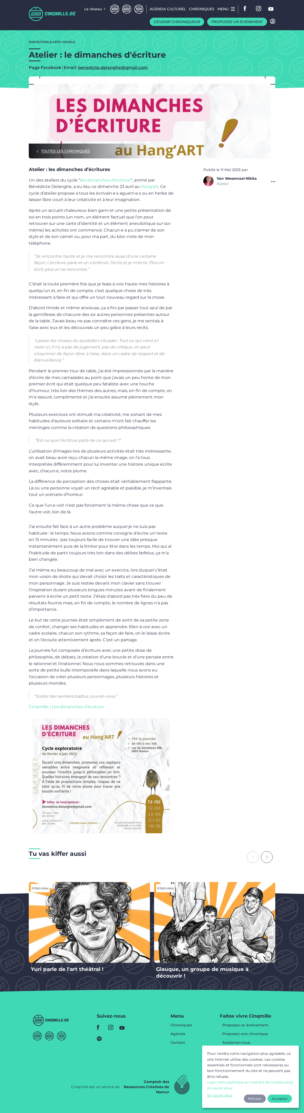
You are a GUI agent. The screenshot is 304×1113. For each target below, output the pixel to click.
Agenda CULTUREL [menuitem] (168, 9)
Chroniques (181, 1025)
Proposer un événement (237, 21)
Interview (40, 888)
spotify (101, 1039)
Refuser (255, 1098)
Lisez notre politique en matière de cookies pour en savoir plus (250, 1085)
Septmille (138, 9)
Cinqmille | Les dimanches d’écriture (66, 706)
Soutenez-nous (236, 1043)
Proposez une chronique (245, 1034)
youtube (271, 9)
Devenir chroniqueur (177, 21)
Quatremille (114, 9)
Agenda (177, 1034)
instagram (259, 9)
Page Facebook (45, 68)
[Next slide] (267, 857)
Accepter (280, 1098)
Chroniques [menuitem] (201, 9)
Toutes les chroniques (65, 151)
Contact (177, 1042)
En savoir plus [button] (219, 1095)
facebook (246, 9)
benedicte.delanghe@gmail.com (113, 67)
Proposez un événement (245, 1025)
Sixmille (126, 9)
